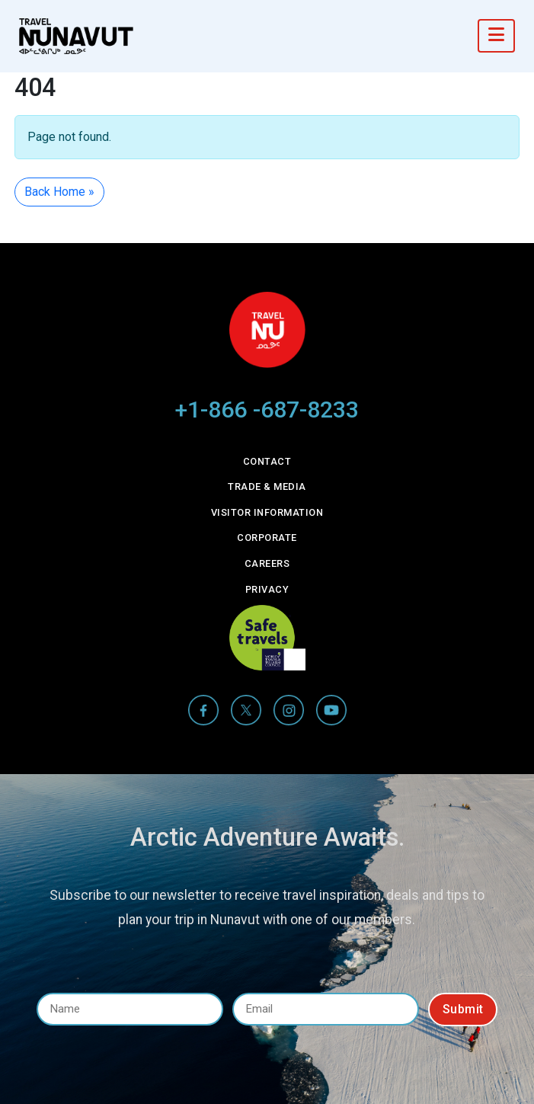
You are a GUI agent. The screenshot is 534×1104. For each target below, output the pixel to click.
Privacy (267, 589)
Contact (267, 461)
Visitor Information (267, 512)
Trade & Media (267, 486)
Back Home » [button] (59, 191)
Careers (267, 563)
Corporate (267, 537)
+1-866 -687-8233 (267, 409)
